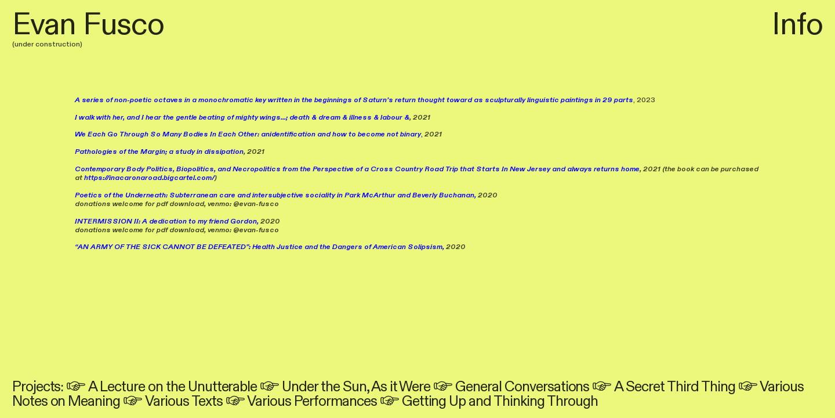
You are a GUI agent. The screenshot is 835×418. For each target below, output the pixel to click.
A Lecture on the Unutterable (172, 387)
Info (797, 24)
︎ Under (289, 387)
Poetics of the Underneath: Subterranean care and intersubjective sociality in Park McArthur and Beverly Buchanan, (275, 195)
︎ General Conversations (511, 387)
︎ (77, 387)
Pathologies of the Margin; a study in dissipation (159, 151)
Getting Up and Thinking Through (500, 401)
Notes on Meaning (66, 401)
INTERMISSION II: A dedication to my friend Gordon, (167, 221)
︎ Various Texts (172, 401)
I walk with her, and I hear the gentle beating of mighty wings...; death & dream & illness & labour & (242, 117)
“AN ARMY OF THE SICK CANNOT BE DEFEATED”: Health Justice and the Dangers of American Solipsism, (259, 246)
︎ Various (771, 387)
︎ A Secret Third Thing (663, 387)
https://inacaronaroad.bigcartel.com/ (149, 177)
